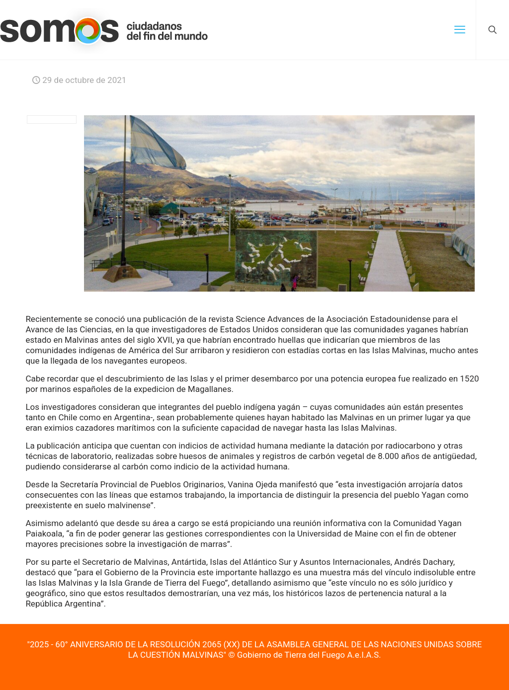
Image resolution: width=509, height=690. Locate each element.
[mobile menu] (459, 29)
